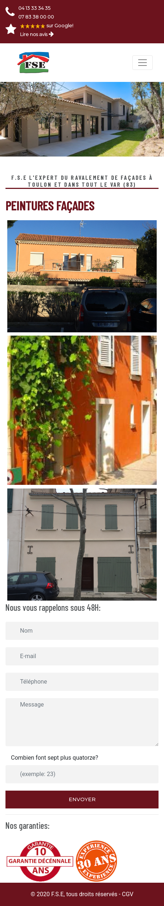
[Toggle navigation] (142, 62)
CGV (127, 894)
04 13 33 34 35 (34, 8)
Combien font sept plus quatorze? (54, 757)
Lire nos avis (33, 34)
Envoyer (82, 799)
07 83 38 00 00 (36, 17)
